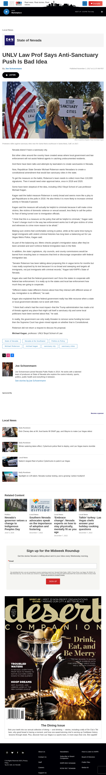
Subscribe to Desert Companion (67, 757)
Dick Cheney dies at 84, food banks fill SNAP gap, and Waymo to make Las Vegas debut (55, 431)
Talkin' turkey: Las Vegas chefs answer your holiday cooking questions (90, 523)
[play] (6, 11)
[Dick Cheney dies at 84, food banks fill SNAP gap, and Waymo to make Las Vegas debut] (10, 432)
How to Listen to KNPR (90, 752)
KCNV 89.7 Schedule (67, 768)
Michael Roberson (12, 346)
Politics (8, 514)
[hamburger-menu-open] (6, 3)
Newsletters (64, 752)
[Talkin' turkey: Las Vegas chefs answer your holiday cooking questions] (90, 505)
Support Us (42, 773)
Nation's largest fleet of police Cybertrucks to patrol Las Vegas (44, 461)
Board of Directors (88, 757)
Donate (96, 3)
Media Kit (85, 767)
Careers (41, 767)
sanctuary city (50, 346)
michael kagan (32, 346)
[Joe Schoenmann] (7, 369)
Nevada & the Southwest (35, 341)
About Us (41, 752)
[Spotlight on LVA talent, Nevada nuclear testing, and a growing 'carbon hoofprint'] (10, 477)
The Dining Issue (53, 725)
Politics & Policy (58, 341)
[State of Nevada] (10, 40)
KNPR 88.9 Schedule (67, 763)
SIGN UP (53, 581)
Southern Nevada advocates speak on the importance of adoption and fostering (40, 523)
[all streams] (102, 11)
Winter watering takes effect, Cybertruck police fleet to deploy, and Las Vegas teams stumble (57, 446)
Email (11, 561)
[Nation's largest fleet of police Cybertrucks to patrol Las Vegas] (10, 462)
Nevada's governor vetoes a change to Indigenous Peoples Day (16, 523)
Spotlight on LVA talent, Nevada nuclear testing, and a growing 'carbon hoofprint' (52, 476)
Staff (40, 762)
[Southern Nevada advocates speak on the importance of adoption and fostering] (40, 505)
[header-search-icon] (84, 3)
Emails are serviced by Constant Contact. (53, 575)
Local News (7, 30)
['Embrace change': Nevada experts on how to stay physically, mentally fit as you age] (65, 505)
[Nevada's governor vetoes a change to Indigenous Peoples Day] (16, 505)
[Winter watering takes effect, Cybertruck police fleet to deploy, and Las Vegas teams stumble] (10, 447)
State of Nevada (29, 40)
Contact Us (42, 757)
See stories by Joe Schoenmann (30, 380)
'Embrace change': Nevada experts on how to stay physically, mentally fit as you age (65, 525)
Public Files (86, 762)
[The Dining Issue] (53, 658)
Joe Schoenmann (13, 69)
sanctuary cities (68, 346)
